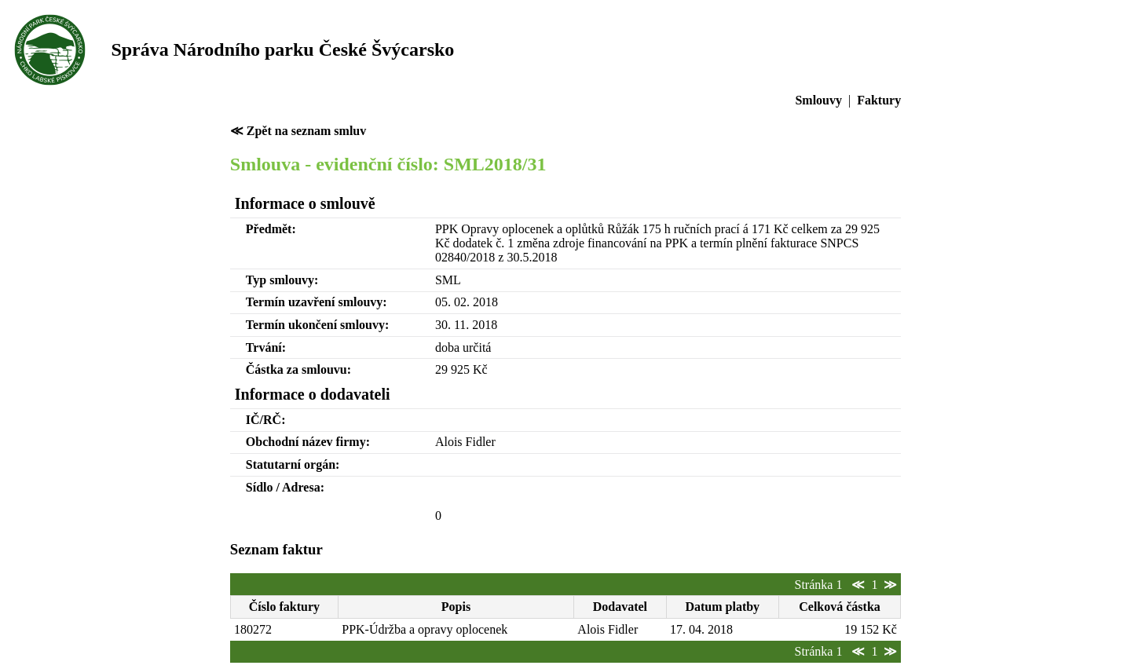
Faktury (879, 100)
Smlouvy (818, 100)
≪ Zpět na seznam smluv (298, 130)
